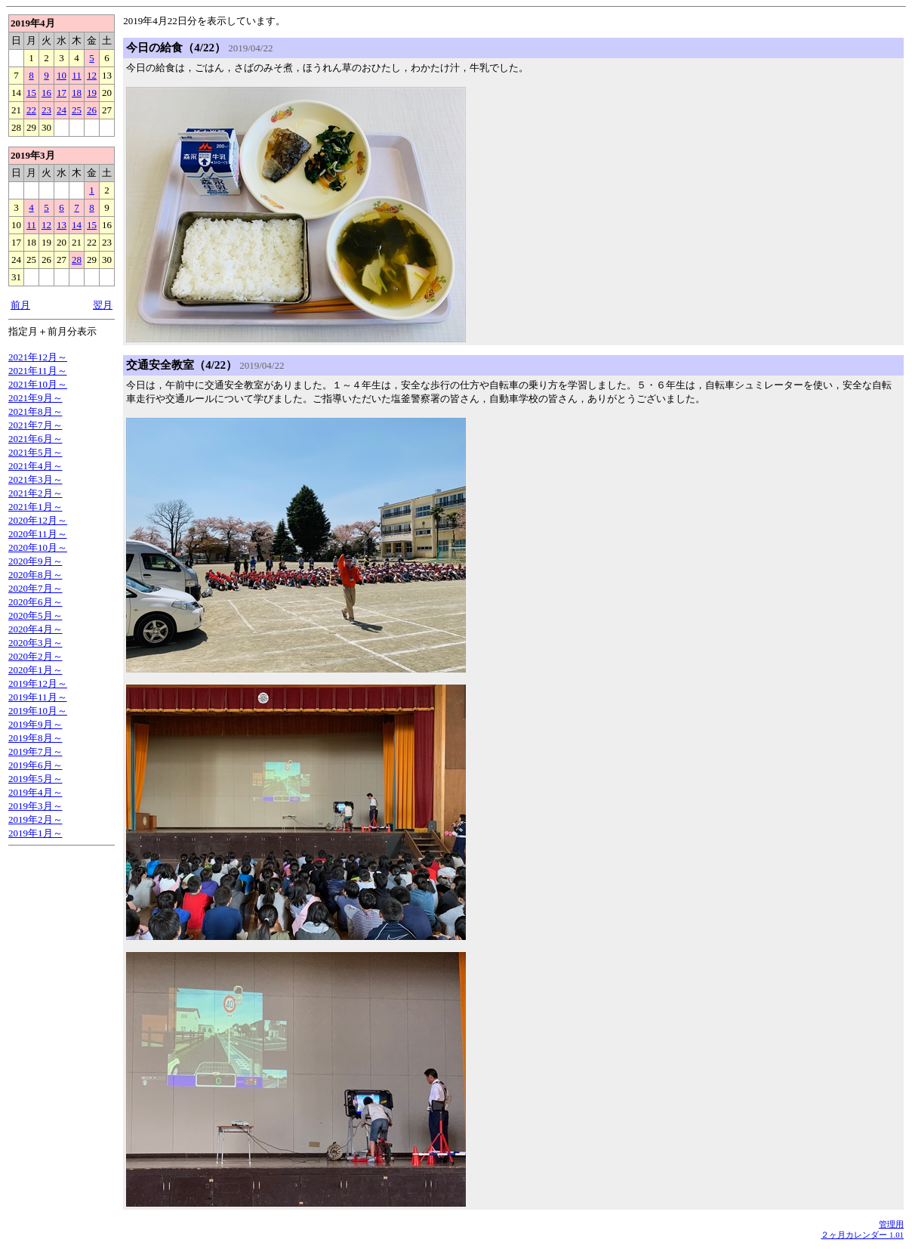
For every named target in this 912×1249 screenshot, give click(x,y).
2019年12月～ (37, 683)
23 (46, 110)
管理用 (891, 1224)
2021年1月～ (35, 506)
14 (77, 224)
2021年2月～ (35, 493)
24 (61, 110)
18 (77, 92)
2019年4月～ (35, 792)
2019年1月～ (35, 833)
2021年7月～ (35, 425)
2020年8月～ (35, 574)
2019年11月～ (37, 697)
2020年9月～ (35, 561)
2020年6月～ (35, 601)
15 (31, 92)
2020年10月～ (37, 547)
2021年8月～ (35, 411)
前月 (20, 305)
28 (77, 259)
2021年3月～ (35, 479)
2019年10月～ (37, 710)
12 (92, 75)
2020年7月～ (35, 588)
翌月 (102, 305)
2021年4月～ (35, 465)
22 (31, 110)
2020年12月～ (37, 520)
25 (77, 110)
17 (61, 92)
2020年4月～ (35, 629)
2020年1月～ (35, 670)
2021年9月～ (35, 397)
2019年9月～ (35, 724)
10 (61, 75)
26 (92, 110)
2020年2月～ (35, 656)
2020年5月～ (35, 615)
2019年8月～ (35, 738)
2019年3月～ (35, 806)
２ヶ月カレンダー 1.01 (862, 1234)
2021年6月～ (35, 438)
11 (77, 75)
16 (46, 92)
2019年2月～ (35, 819)
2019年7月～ (35, 751)
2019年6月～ (35, 765)
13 (61, 224)
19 (92, 92)
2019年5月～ (35, 778)
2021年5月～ (35, 452)
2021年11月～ (37, 370)
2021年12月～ (37, 357)
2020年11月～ (37, 533)
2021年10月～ (37, 384)
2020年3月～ (35, 642)
